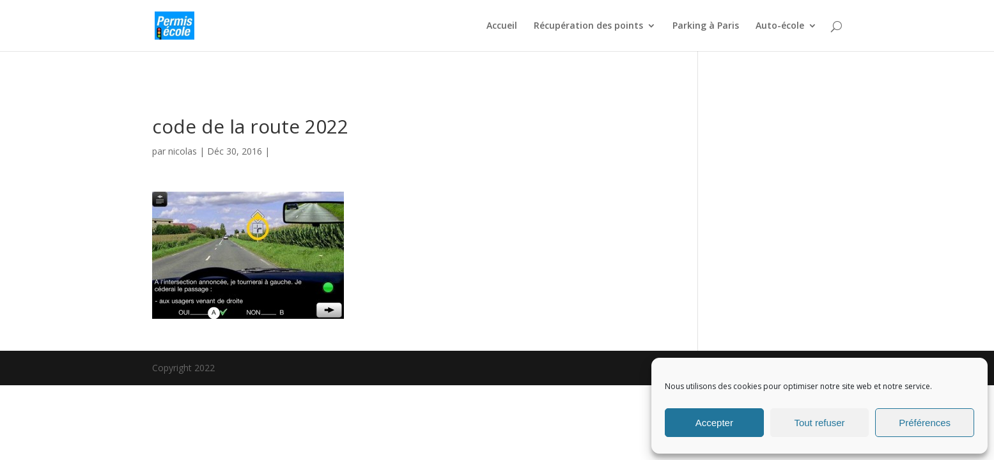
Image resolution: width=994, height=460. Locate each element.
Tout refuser (819, 422)
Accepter (714, 422)
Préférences (925, 422)
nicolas (182, 151)
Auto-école (780, 26)
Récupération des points (588, 26)
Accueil (501, 26)
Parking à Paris (705, 26)
